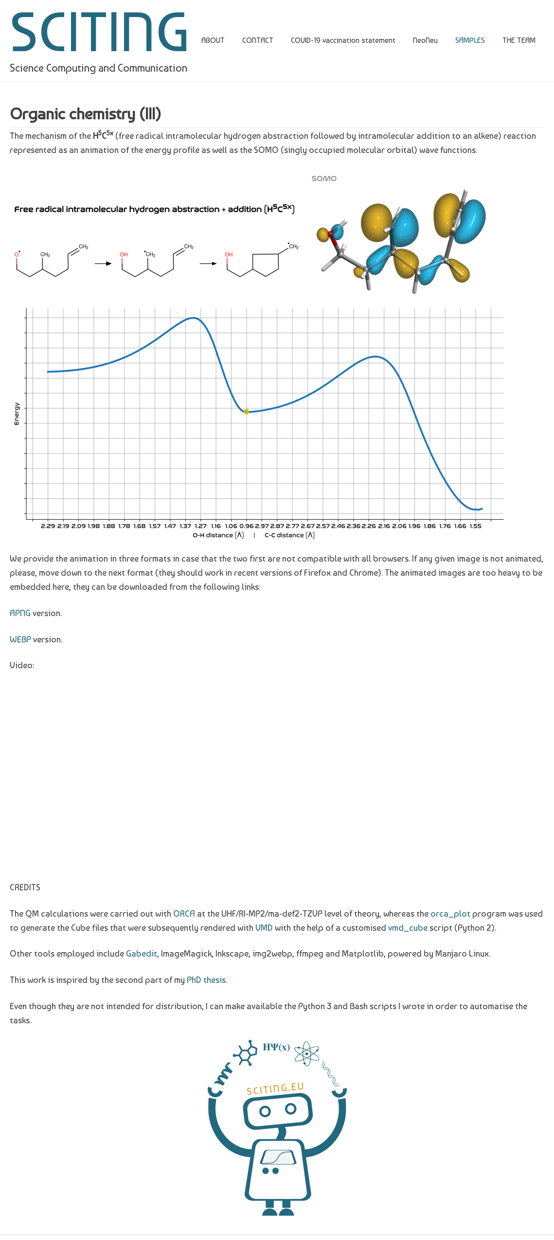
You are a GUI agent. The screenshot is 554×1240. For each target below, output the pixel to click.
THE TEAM (519, 40)
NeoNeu (425, 40)
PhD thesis (206, 980)
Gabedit (141, 953)
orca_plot (450, 913)
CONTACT (257, 40)
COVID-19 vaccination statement (343, 40)
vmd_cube (408, 927)
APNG (20, 613)
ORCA (184, 913)
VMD (264, 927)
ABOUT (213, 40)
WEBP (20, 639)
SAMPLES (470, 40)
